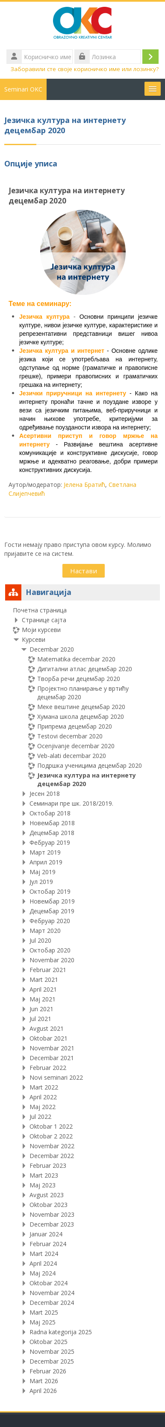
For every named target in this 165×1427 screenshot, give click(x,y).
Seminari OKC (23, 89)
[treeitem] (82, 1000)
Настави (83, 570)
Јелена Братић (84, 484)
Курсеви (33, 639)
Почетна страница (40, 610)
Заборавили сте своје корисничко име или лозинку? (85, 69)
